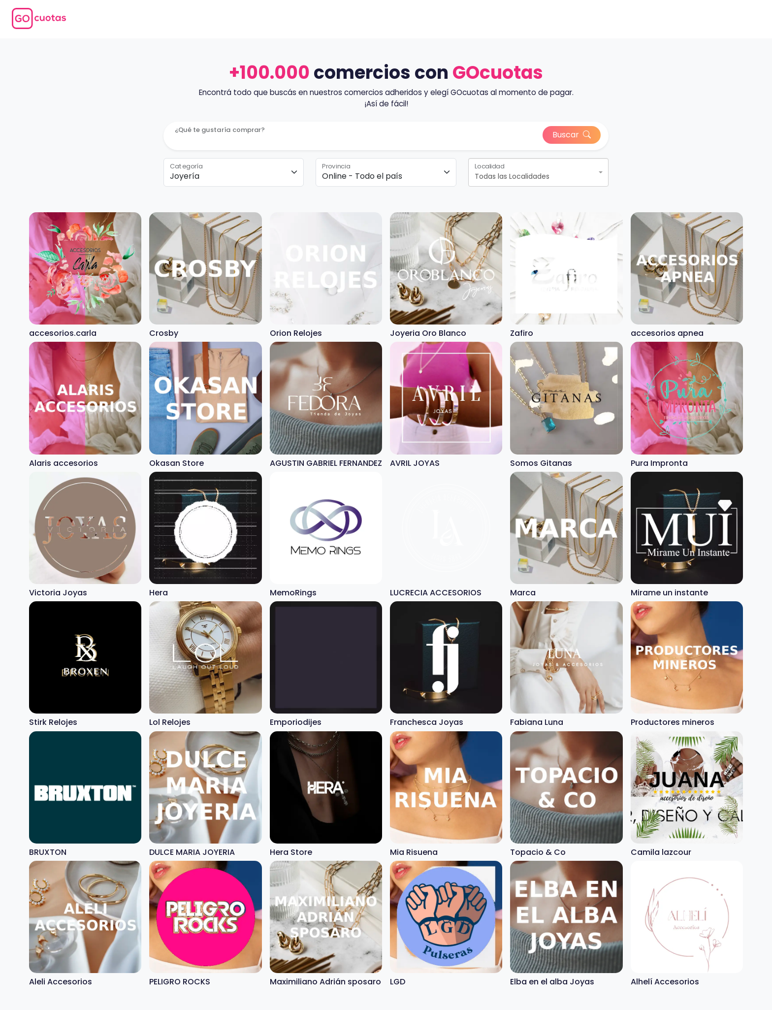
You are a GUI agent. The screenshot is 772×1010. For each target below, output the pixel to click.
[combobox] (538, 172)
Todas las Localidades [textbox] (512, 176)
